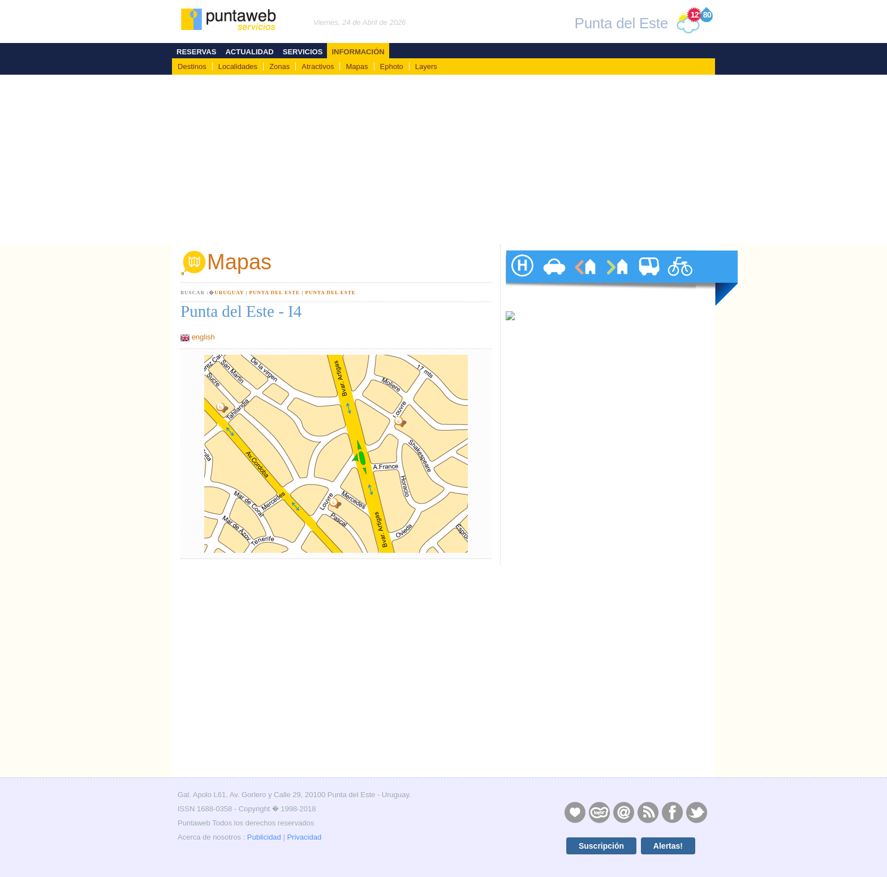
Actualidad (249, 52)
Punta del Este (274, 292)
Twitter (696, 812)
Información (357, 52)
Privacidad (304, 837)
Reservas (196, 52)
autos (553, 278)
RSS (647, 812)
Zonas (279, 66)
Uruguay (229, 292)
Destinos (192, 66)
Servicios (303, 52)
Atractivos (318, 66)
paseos (680, 278)
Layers (426, 66)
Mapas (357, 66)
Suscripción (601, 845)
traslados (648, 278)
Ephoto (391, 66)
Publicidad (264, 837)
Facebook (672, 812)
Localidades (237, 66)
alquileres (585, 278)
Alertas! (668, 845)
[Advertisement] (443, 159)
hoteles (521, 278)
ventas (616, 278)
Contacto (623, 812)
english (203, 337)
